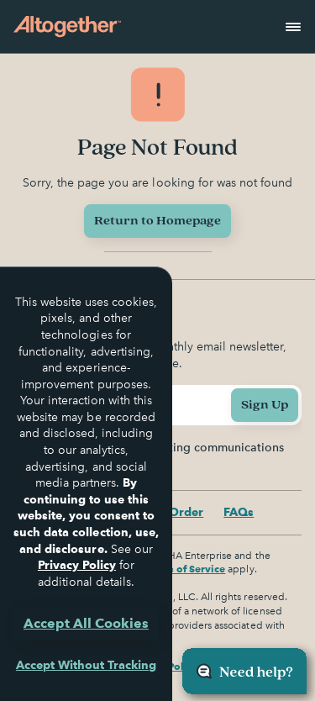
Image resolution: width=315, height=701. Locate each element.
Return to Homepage (157, 220)
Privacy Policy (77, 565)
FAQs (238, 512)
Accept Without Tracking (86, 665)
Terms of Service (184, 568)
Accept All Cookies (86, 623)
